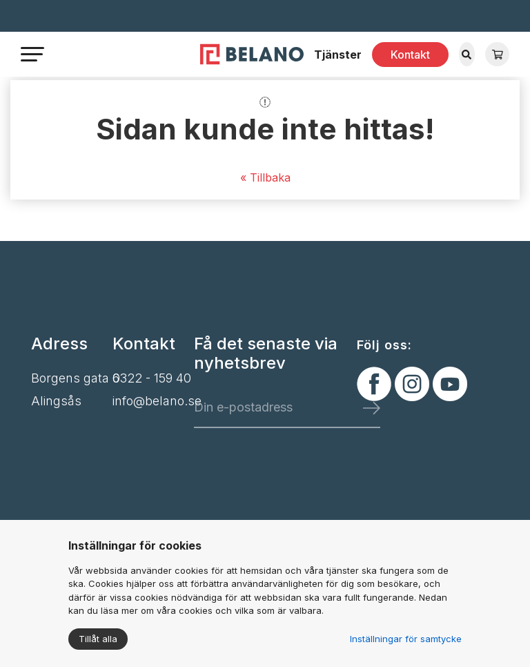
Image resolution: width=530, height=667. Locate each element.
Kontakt (410, 54)
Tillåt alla (98, 638)
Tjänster (338, 54)
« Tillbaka (265, 177)
